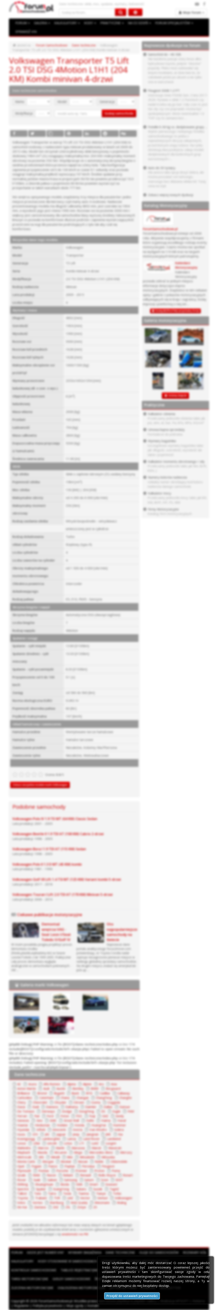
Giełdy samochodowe (71, 1279)
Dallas (108, 1107)
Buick (75, 1093)
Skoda (64, 1184)
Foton (64, 1116)
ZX (95, 1207)
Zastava (40, 1207)
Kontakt (93, 1305)
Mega (78, 1152)
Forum (17, 1252)
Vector (85, 1198)
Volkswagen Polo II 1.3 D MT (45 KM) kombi (47, 864)
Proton (99, 1170)
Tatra (52, 1193)
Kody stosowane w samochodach (67, 1261)
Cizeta (95, 1102)
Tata (37, 1193)
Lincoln (52, 1143)
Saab (36, 1180)
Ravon (51, 1175)
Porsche (62, 1170)
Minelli (55, 1157)
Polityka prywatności (48, 1305)
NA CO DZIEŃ (139, 23)
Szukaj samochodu (119, 113)
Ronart (128, 1175)
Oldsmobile (119, 1161)
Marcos (43, 1148)
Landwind (114, 1139)
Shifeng (22, 1184)
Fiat (37, 1116)
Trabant (41, 1198)
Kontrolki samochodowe (33, 1270)
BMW (95, 1088)
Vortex (38, 1202)
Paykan (70, 1166)
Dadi (35, 1107)
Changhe (125, 1097)
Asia (114, 1084)
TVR (57, 1198)
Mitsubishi (87, 1157)
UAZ (70, 1198)
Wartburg (57, 1202)
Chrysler (60, 1102)
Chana (65, 1097)
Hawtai (22, 1125)
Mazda (42, 1152)
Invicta (77, 1129)
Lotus (68, 1143)
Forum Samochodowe (51, 45)
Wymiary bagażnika (84, 1252)
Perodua (88, 1166)
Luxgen (111, 1143)
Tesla (67, 1193)
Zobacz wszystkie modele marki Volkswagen (40, 785)
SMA (79, 1184)
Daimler (90, 1107)
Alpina (71, 1084)
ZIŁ (68, 1207)
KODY (90, 23)
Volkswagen (123, 1198)
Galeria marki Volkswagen (44, 984)
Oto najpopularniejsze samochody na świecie (122, 932)
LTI (81, 1143)
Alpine (87, 1084)
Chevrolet (40, 1102)
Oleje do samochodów (159, 1252)
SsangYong (61, 1189)
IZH (35, 1134)
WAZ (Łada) (79, 1202)
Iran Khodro (98, 1129)
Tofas (117, 1193)
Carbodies (24, 1097)
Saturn (89, 1180)
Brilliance (23, 1093)
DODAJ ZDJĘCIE (178, 395)
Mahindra (24, 1148)
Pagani (36, 1166)
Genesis (23, 1120)
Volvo (21, 1202)
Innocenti (59, 1129)
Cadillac (105, 1093)
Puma (116, 1170)
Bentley (78, 1088)
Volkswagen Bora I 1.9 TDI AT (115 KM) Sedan (49, 849)
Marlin (60, 1148)
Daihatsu (71, 1107)
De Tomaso (25, 1111)
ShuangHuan (44, 1184)
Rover (21, 1180)
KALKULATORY (67, 23)
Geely (119, 1116)
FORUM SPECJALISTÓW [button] (174, 23)
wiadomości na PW (75, 1234)
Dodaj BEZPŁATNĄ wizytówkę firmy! (177, 311)
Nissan (83, 1161)
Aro (101, 1084)
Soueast (111, 1184)
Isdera (119, 1129)
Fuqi (92, 1116)
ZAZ (56, 1207)
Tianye (101, 1193)
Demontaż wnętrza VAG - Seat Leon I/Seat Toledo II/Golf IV (56, 932)
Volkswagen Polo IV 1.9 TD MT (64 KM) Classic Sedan (54, 818)
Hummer (119, 1125)
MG (41, 1157)
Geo (39, 1120)
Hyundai (23, 1129)
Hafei (90, 1120)
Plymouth (24, 1170)
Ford (50, 1116)
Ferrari (22, 1116)
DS (103, 1111)
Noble (99, 1161)
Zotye (81, 1207)
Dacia (21, 1107)
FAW (131, 1111)
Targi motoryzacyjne (29, 1279)
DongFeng (86, 1111)
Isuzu (21, 1134)
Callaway (123, 1093)
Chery (21, 1102)
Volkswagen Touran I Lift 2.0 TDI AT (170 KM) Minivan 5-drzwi (62, 894)
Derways (48, 1111)
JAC (47, 1134)
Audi (46, 1088)
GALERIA (42, 23)
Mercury (126, 1152)
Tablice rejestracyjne (79, 1270)
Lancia (71, 1139)
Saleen (52, 1180)
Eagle (116, 1111)
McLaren (60, 1152)
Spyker (41, 1189)
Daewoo (52, 1107)
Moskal (66, 1161)
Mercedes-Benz (101, 1152)
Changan (82, 1097)
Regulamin (21, 1305)
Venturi (102, 1198)
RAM (36, 1175)
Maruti (96, 1148)
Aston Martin (26, 1088)
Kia (120, 1134)
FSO (79, 1116)
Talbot (22, 1193)
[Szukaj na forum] (87, 12)
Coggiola (114, 1102)
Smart (93, 1184)
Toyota (22, 1198)
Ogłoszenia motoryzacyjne (81, 1288)
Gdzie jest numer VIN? (45, 1252)
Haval (122, 1120)
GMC (53, 1120)
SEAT (119, 1180)
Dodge (67, 1111)
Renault (85, 1175)
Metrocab (24, 1157)
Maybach (23, 1152)
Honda (79, 1125)
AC (19, 1084)
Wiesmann (102, 1202)
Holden (62, 1125)
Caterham (46, 1097)
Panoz (52, 1166)
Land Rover (91, 1139)
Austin (60, 1088)
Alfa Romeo (51, 1084)
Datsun (124, 1107)
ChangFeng (104, 1097)
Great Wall (71, 1120)
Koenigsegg (26, 1139)
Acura (32, 1084)
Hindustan (42, 1125)
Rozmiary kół (195, 1252)
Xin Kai (22, 1207)
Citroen (78, 1102)
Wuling (121, 1202)
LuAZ (95, 1143)
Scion (104, 1180)
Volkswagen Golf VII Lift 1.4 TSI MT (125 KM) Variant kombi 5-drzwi (66, 879)
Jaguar (61, 1134)
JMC (108, 1134)
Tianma (83, 1193)
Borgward (113, 1088)
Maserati (114, 1148)
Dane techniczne (84, 45)
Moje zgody (75, 1305)
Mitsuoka (108, 1157)
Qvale (21, 1175)
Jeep (76, 1134)
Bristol (42, 1093)
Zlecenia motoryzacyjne (32, 1288)
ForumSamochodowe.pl (160, 229)
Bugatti (59, 1093)
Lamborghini (51, 1139)
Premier (81, 1170)
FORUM (22, 23)
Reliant (68, 1175)
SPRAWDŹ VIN (26, 31)
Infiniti (40, 1129)
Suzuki (97, 1189)
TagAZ (114, 1189)
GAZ (105, 1116)
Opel (20, 1166)
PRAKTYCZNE (112, 23)
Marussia (78, 1148)
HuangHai (98, 1125)
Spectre (23, 1189)
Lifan (36, 1143)
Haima (105, 1120)
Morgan (48, 1161)
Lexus (21, 1143)
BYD (89, 1093)
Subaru (81, 1189)
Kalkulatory (22, 1261)
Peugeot (108, 1166)
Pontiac (43, 1170)
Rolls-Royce (107, 1175)
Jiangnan (93, 1134)
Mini (70, 1157)
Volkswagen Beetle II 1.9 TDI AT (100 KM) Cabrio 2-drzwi (58, 834)
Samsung (70, 1180)
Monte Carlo (26, 1161)
